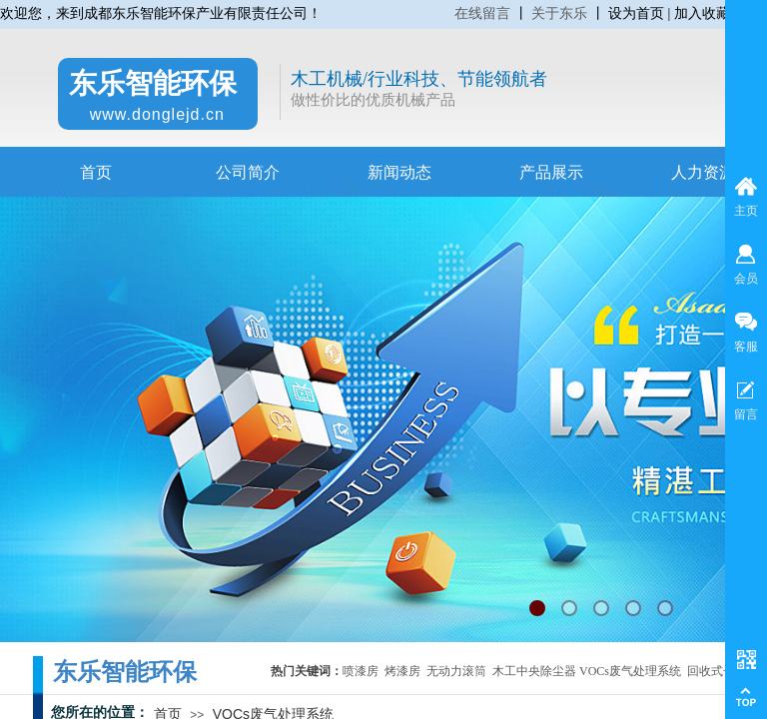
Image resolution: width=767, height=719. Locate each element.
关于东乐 (559, 13)
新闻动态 (399, 172)
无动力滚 (450, 671)
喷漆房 (361, 671)
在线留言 (482, 13)
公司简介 (248, 172)
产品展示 (551, 172)
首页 (96, 172)
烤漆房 (402, 671)
